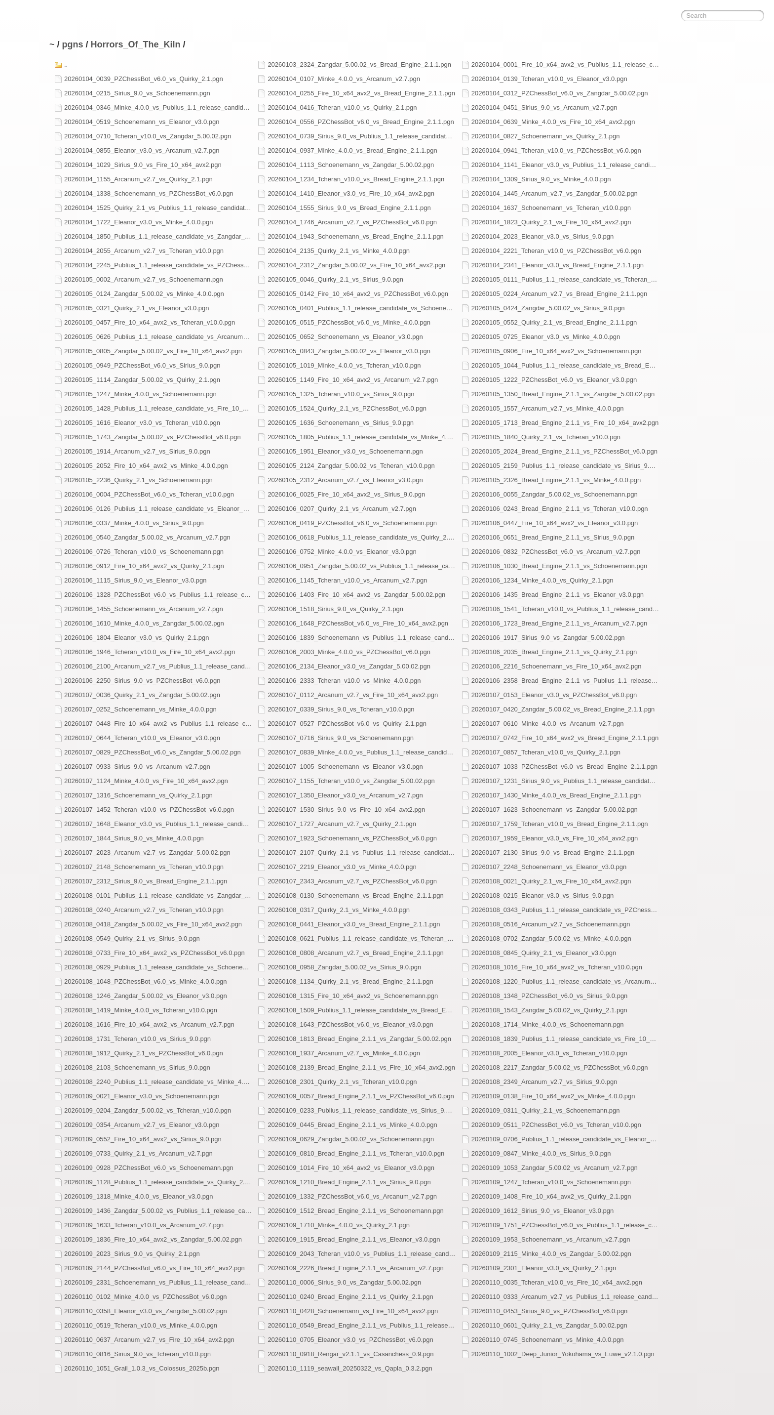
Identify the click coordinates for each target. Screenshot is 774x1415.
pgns (72, 44)
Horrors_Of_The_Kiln (136, 44)
